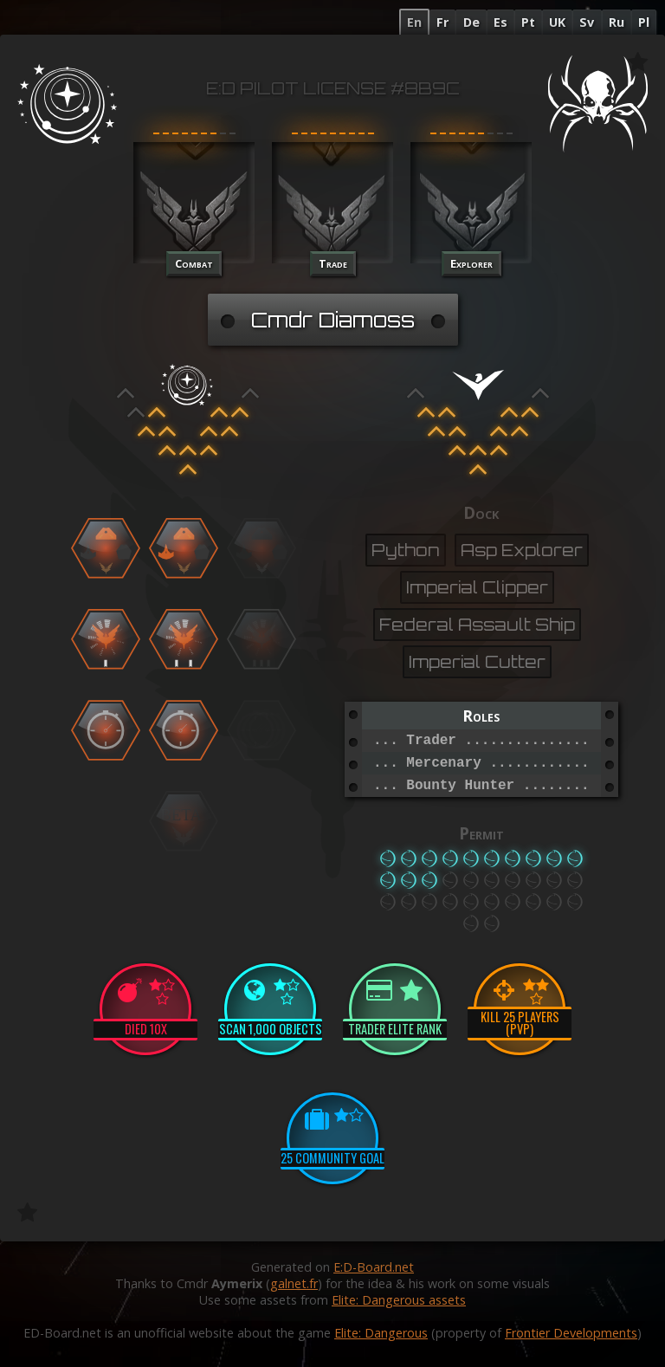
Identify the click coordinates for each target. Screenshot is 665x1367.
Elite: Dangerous (381, 1333)
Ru (616, 22)
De (471, 22)
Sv (586, 22)
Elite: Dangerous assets (399, 1300)
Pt (528, 22)
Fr (442, 22)
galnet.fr (294, 1283)
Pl (643, 22)
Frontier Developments (571, 1333)
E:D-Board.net (373, 1267)
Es (500, 22)
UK (557, 22)
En (414, 22)
